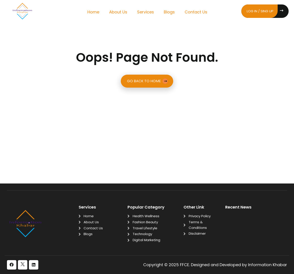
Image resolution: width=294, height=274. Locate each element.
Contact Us (196, 12)
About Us (118, 12)
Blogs (169, 12)
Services (145, 12)
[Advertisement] (147, 123)
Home (93, 12)
